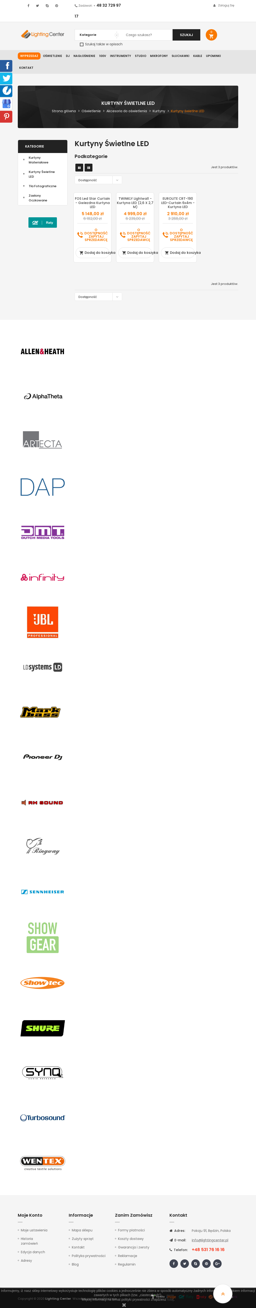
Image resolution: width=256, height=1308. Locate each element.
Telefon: (178, 1250)
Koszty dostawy (131, 1238)
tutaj (170, 1299)
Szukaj (186, 34)
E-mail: (177, 1240)
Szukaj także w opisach (101, 44)
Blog (75, 1264)
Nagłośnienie (84, 56)
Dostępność (99, 180)
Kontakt (26, 68)
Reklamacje (127, 1255)
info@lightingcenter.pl (210, 1240)
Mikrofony (159, 56)
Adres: (177, 1230)
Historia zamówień (29, 1241)
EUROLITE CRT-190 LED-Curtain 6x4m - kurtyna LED (178, 202)
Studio (140, 56)
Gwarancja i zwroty (133, 1247)
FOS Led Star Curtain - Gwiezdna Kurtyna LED (92, 202)
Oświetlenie (52, 56)
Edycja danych (33, 1252)
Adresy (26, 1260)
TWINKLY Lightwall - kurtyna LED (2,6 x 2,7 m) (135, 202)
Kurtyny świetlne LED (42, 174)
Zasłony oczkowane (38, 198)
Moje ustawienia (34, 1230)
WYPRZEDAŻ (29, 56)
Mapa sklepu (82, 1230)
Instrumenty (120, 56)
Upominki (213, 56)
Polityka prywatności (88, 1255)
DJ (68, 56)
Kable (197, 56)
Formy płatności (131, 1230)
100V (102, 56)
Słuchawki (180, 56)
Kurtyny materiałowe (38, 160)
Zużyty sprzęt (83, 1238)
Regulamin (127, 1264)
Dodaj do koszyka (94, 252)
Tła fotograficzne (42, 186)
